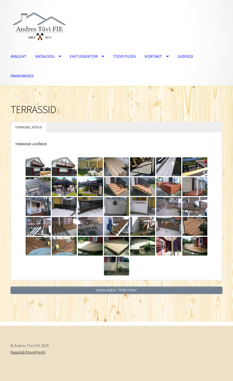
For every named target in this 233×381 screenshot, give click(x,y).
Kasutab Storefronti (28, 352)
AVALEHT (19, 56)
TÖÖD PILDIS (124, 56)
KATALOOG (44, 56)
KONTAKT (153, 56)
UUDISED (185, 56)
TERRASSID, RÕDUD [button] (28, 127)
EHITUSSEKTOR (84, 56)
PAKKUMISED (22, 75)
